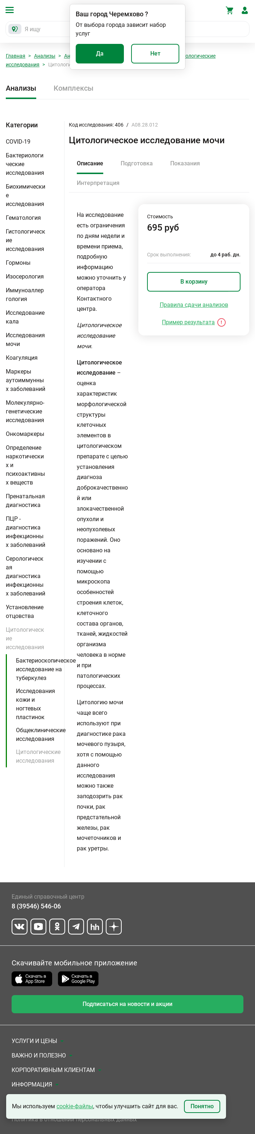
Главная (15, 56)
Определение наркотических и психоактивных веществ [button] (25, 465)
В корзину (194, 281)
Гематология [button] (23, 217)
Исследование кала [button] (25, 317)
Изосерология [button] (25, 276)
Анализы (44, 56)
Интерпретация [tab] (98, 183)
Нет (155, 53)
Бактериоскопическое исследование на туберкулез (46, 669)
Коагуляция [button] (22, 357)
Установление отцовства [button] (24, 611)
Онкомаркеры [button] (25, 433)
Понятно (202, 1106)
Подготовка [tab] (137, 163)
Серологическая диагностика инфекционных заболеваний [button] (25, 576)
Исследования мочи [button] (25, 339)
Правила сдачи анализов (194, 304)
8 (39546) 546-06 (36, 906)
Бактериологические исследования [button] (25, 164)
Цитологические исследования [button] (25, 638)
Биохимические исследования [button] (25, 195)
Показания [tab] (185, 163)
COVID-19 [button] (18, 141)
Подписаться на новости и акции (127, 1004)
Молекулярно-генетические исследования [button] (25, 411)
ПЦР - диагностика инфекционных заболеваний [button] (25, 531)
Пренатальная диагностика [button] (25, 500)
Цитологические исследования (38, 756)
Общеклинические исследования (41, 734)
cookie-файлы (75, 1106)
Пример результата (188, 322)
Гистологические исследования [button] (25, 240)
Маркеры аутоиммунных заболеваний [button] (25, 380)
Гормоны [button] (18, 262)
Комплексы (73, 88)
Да (100, 53)
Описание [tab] (90, 163)
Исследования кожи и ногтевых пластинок (35, 704)
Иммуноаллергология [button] (25, 294)
